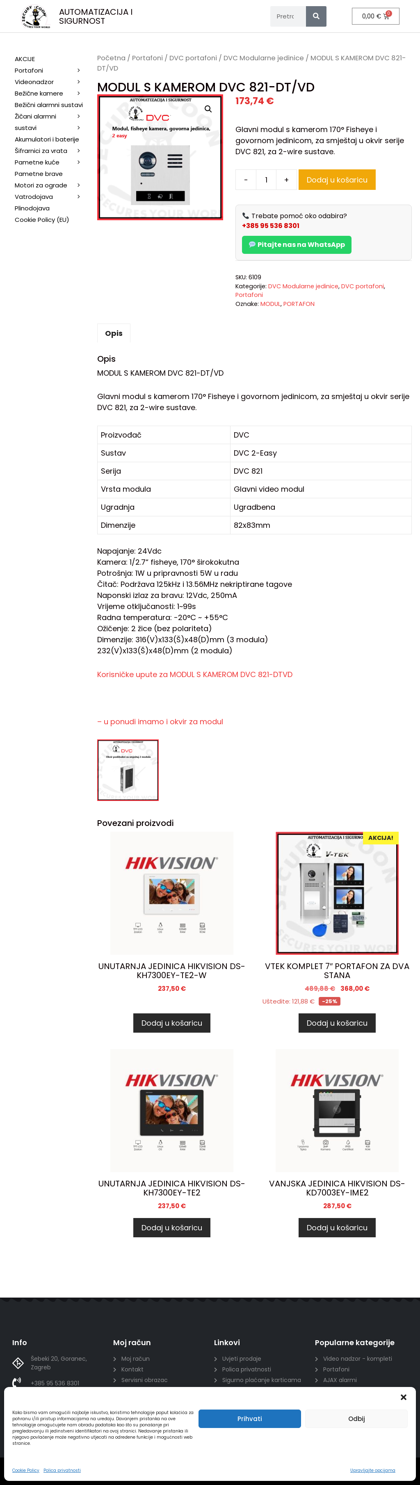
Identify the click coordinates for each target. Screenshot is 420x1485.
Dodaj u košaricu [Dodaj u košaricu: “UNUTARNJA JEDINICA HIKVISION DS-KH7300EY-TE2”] (172, 1228)
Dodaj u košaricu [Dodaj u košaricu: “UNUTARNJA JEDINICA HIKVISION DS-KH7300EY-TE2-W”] (172, 1023)
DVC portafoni (193, 58)
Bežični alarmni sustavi (52, 105)
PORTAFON (299, 304)
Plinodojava (32, 208)
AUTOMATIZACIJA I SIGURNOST (95, 16)
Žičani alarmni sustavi (52, 123)
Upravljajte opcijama (372, 1470)
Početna (111, 58)
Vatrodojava (52, 197)
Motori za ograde (52, 185)
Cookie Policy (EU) (42, 219)
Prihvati (249, 1418)
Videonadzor (52, 82)
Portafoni (147, 58)
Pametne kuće (52, 162)
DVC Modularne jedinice (264, 58)
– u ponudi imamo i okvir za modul (160, 721)
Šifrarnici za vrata (52, 151)
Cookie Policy (25, 1470)
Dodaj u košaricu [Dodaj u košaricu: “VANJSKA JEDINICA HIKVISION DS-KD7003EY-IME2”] (337, 1228)
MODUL (270, 304)
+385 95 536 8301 (270, 225)
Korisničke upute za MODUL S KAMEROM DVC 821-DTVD (194, 674)
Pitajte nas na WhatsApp (297, 244)
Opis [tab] (114, 333)
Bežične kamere (52, 93)
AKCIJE (25, 59)
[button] (403, 1397)
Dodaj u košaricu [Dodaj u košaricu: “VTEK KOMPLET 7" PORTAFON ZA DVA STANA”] (337, 1023)
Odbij (356, 1418)
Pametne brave (39, 173)
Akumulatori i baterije (47, 139)
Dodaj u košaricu (337, 180)
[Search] (316, 16)
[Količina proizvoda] (266, 179)
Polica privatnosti (62, 1470)
